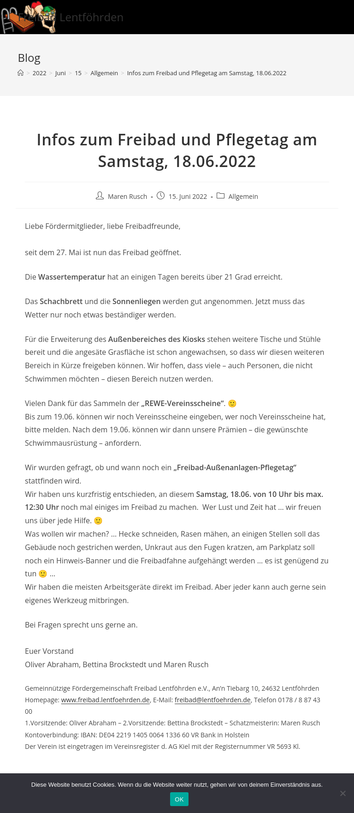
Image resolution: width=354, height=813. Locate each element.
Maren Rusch (127, 196)
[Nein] (342, 793)
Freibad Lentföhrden (71, 16)
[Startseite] (21, 73)
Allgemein (243, 196)
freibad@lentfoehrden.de (213, 699)
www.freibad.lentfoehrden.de (105, 699)
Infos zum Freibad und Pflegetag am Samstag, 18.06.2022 (207, 73)
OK (179, 799)
